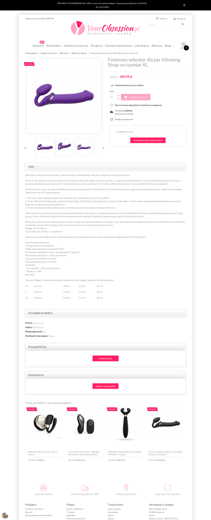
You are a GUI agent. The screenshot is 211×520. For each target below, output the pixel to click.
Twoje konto (115, 504)
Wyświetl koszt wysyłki (124, 114)
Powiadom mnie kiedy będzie (147, 140)
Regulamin (70, 515)
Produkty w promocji (34, 509)
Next (102, 147)
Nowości (28, 512)
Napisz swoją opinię (105, 386)
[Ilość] (113, 97)
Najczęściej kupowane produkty (38, 515)
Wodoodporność (33, 331)
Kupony (111, 518)
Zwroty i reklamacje (74, 509)
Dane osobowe (114, 509)
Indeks (28, 327)
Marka (28, 322)
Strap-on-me (37, 323)
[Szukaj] (166, 24)
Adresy (111, 515)
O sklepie (70, 512)
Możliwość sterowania (36, 335)
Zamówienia (113, 512)
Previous (24, 147)
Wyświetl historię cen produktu (127, 85)
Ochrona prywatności (75, 518)
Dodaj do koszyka (135, 97)
